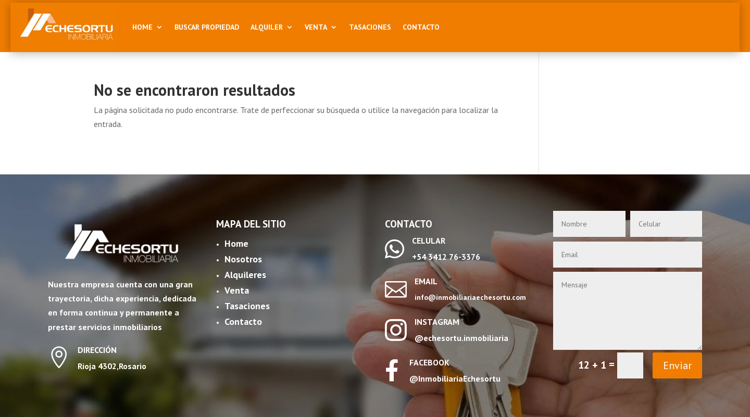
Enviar (677, 365)
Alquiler (267, 27)
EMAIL (426, 281)
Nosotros (243, 259)
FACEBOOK (429, 362)
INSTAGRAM (437, 322)
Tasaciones (370, 27)
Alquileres (245, 275)
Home (142, 27)
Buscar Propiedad (206, 27)
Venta (316, 27)
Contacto (421, 27)
